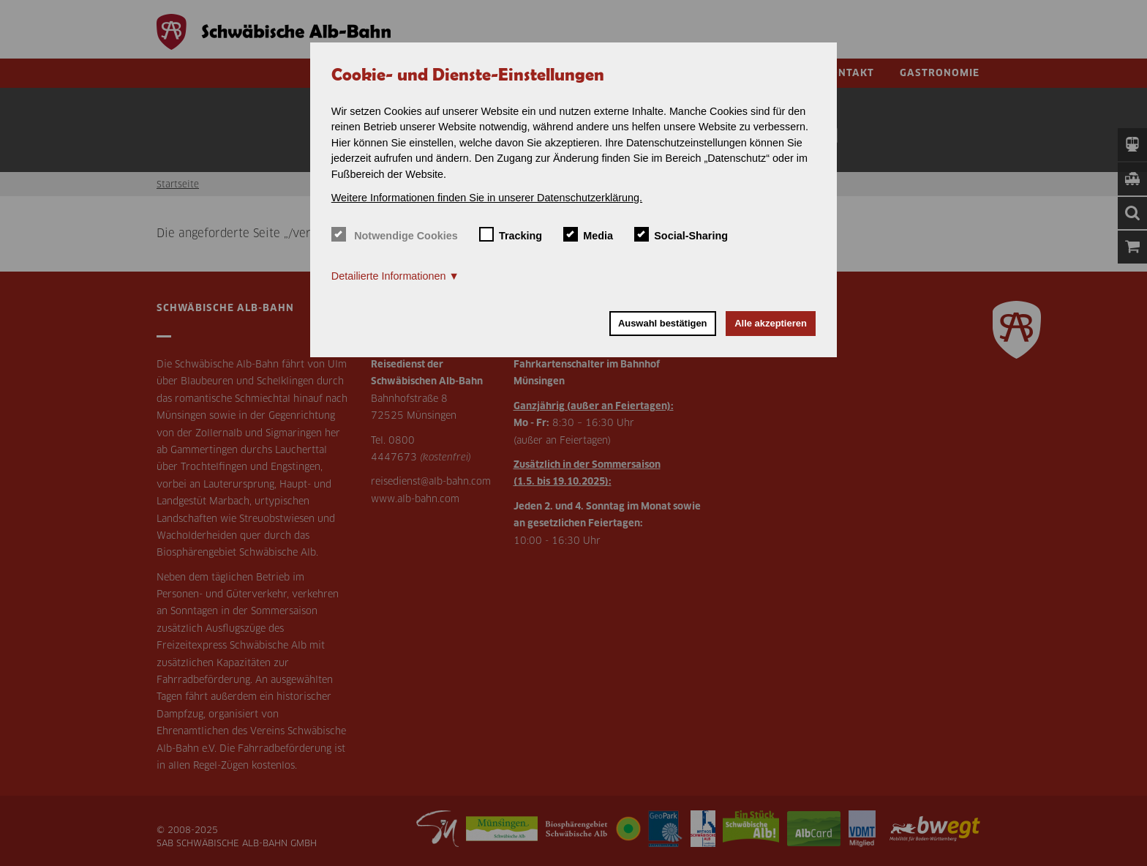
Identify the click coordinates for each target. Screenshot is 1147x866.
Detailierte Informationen (388, 276)
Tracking (511, 234)
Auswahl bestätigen (662, 323)
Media (588, 234)
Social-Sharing (681, 234)
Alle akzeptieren (770, 323)
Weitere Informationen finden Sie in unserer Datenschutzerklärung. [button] (486, 198)
